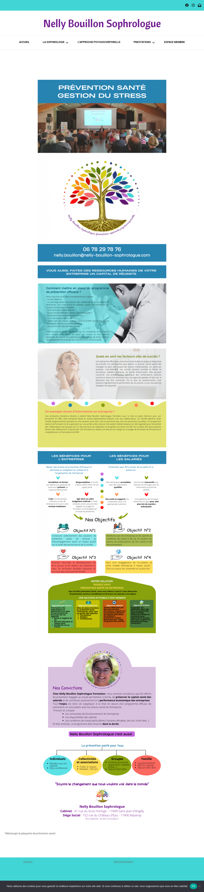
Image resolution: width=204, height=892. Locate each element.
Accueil (24, 42)
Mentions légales (123, 861)
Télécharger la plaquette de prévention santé (30, 833)
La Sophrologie (53, 42)
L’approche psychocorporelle (99, 42)
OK (193, 886)
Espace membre (174, 42)
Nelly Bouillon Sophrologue (102, 23)
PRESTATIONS (142, 42)
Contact (28, 861)
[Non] (199, 886)
